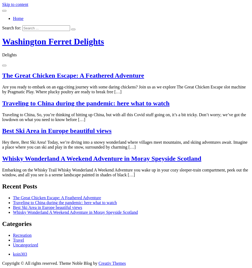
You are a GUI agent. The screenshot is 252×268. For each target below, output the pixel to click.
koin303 (20, 254)
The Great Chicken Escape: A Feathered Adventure (73, 75)
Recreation (22, 235)
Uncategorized (25, 245)
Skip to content (15, 4)
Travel (18, 240)
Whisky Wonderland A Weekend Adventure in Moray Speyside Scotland (101, 158)
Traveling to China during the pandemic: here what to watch (86, 103)
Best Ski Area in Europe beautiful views (57, 130)
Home (18, 18)
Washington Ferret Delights (53, 41)
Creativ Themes (112, 263)
